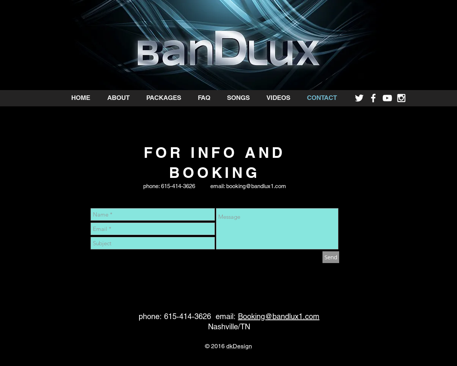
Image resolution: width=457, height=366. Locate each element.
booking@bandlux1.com (256, 186)
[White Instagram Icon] (401, 98)
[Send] (330, 257)
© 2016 (215, 346)
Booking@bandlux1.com (278, 316)
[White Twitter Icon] (359, 98)
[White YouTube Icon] (387, 98)
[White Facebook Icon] (373, 98)
